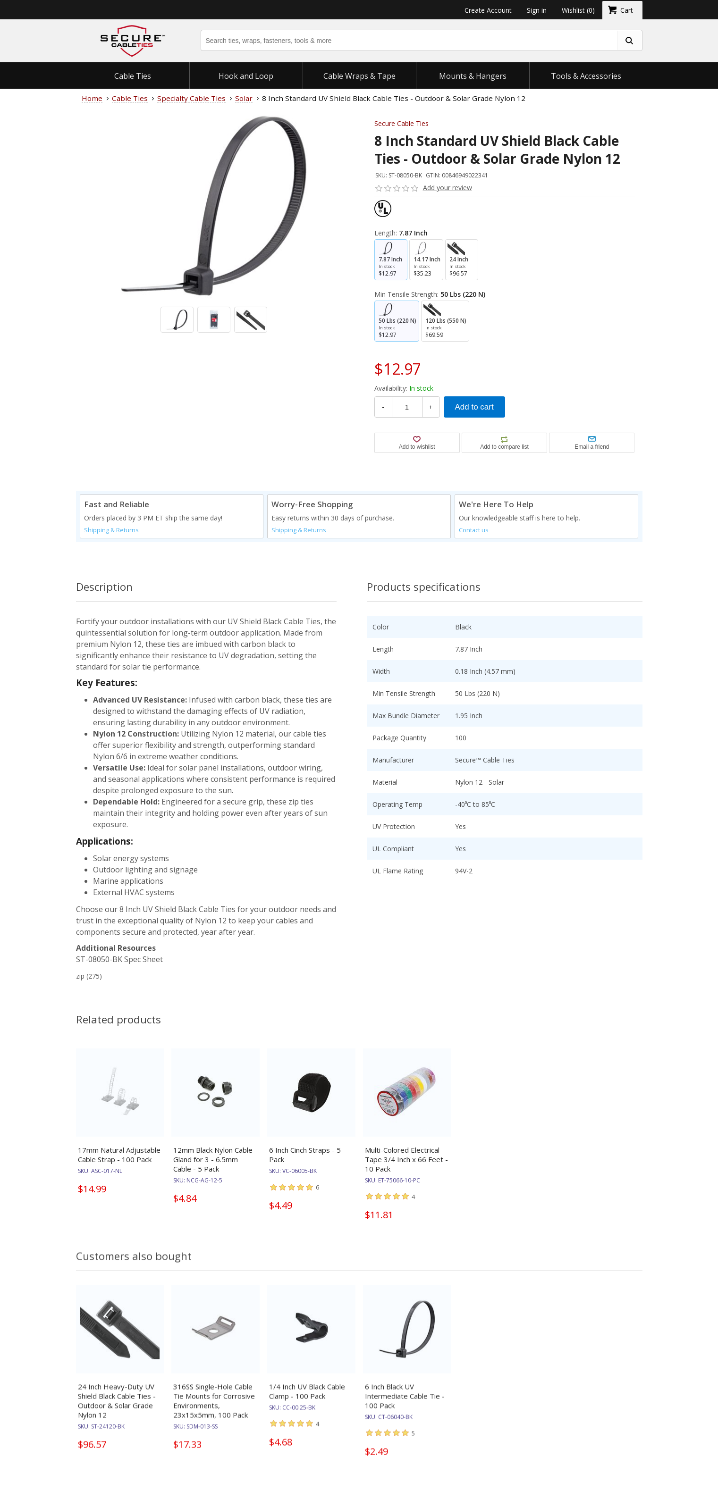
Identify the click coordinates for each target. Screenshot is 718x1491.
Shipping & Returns (111, 530)
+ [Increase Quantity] (431, 406)
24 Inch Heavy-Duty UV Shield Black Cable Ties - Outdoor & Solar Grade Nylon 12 (117, 1409)
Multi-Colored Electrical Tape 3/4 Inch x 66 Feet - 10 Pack (406, 1159)
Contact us (474, 530)
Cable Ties (132, 76)
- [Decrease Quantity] (383, 406)
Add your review (447, 187)
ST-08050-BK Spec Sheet (119, 959)
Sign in (537, 10)
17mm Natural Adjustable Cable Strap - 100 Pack (119, 1154)
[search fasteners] (629, 40)
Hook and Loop (246, 76)
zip (80, 976)
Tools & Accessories (586, 76)
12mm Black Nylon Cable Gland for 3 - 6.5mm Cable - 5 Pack (213, 1159)
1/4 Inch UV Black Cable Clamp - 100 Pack (307, 1399)
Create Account (488, 10)
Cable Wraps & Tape (359, 76)
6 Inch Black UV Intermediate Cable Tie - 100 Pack (405, 1404)
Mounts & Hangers (473, 76)
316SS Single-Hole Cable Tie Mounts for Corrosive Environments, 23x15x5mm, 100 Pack (214, 1409)
